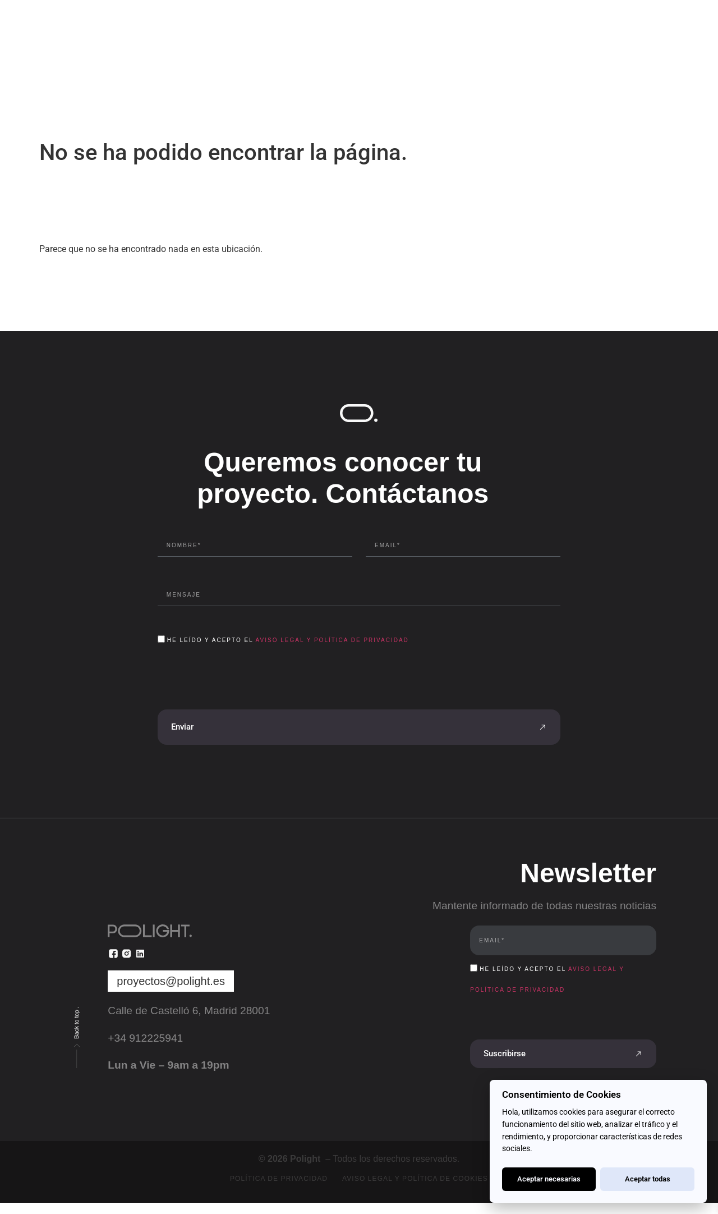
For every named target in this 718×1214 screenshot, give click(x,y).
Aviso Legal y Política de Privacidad (332, 640)
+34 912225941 (145, 1038)
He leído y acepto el (288, 640)
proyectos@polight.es (171, 981)
